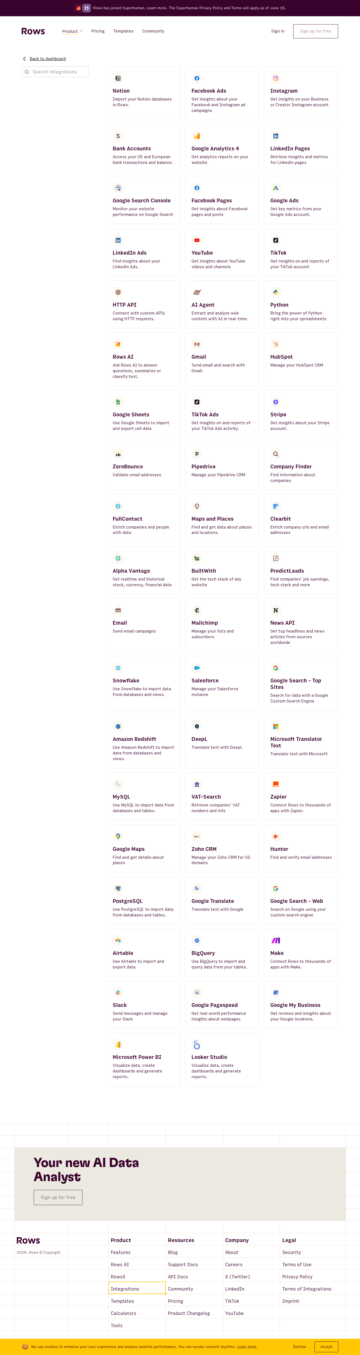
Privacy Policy (297, 1277)
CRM (30, 243)
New (30, 107)
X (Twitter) (237, 1277)
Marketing (35, 171)
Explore (33, 86)
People (32, 160)
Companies (36, 140)
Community (180, 1289)
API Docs (178, 1277)
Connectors (37, 212)
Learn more (156, 8)
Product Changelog (189, 1313)
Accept (326, 1346)
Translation (36, 222)
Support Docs (183, 1265)
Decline (299, 1346)
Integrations (125, 1289)
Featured (35, 97)
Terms (236, 8)
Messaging (36, 232)
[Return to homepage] (33, 31)
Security (291, 1252)
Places (32, 150)
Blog (173, 1252)
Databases (36, 191)
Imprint (290, 1301)
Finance (33, 181)
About (231, 1252)
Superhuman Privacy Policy (199, 8)
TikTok (232, 1301)
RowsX (118, 1277)
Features (121, 1252)
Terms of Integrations (307, 1289)
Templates (122, 1301)
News (31, 202)
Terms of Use (297, 1265)
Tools (116, 1325)
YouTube (234, 1313)
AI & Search (37, 117)
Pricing (175, 1301)
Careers (233, 1265)
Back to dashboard (44, 59)
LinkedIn (234, 1289)
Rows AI (120, 1265)
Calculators (123, 1313)
